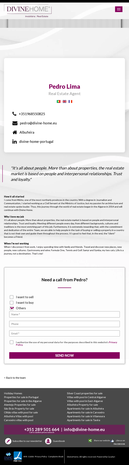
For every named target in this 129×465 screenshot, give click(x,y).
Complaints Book (55, 456)
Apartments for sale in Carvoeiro (85, 412)
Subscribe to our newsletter (23, 441)
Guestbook (54, 441)
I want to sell (25, 297)
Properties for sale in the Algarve (23, 400)
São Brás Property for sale (19, 408)
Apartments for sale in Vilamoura (86, 416)
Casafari (111, 456)
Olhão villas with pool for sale (21, 412)
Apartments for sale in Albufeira (85, 408)
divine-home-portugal (32, 141)
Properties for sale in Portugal (21, 397)
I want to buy (25, 302)
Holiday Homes (13, 393)
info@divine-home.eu (84, 429)
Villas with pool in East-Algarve (85, 400)
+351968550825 (28, 114)
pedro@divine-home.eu (34, 123)
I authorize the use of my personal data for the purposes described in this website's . (66, 342)
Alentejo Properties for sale (20, 404)
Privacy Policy (41, 456)
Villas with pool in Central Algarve (86, 397)
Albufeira (23, 132)
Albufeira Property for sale (82, 404)
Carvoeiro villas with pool (18, 420)
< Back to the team (15, 377)
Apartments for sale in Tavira (83, 420)
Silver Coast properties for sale (84, 393)
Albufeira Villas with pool (18, 416)
